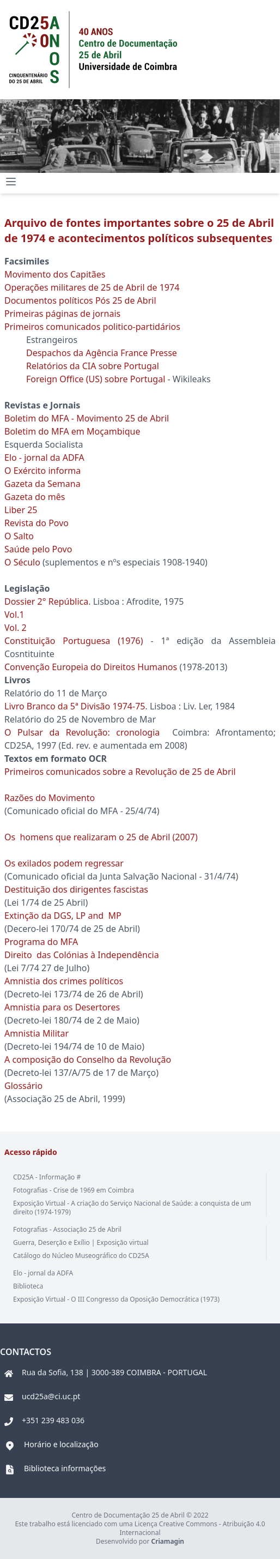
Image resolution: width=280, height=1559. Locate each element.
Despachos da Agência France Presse (101, 353)
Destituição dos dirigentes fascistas (76, 889)
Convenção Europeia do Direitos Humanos (90, 667)
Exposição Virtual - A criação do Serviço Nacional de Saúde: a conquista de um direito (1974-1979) (132, 1208)
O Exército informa (42, 471)
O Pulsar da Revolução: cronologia (82, 732)
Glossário (23, 1086)
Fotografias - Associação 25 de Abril (67, 1229)
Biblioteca (28, 1286)
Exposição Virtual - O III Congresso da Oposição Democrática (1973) (116, 1299)
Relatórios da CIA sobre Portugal (92, 366)
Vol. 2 (15, 628)
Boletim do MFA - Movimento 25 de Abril (87, 418)
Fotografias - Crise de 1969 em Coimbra (73, 1190)
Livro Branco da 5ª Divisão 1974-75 (74, 706)
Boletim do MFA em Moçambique (72, 431)
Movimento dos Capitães (54, 274)
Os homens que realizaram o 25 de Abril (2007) (101, 837)
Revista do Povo (37, 523)
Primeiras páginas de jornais (62, 314)
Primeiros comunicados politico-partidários (92, 327)
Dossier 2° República (46, 601)
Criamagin (167, 1541)
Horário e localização (61, 1444)
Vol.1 (14, 615)
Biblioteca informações (65, 1468)
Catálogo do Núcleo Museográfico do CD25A (81, 1255)
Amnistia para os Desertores (62, 1007)
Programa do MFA (41, 942)
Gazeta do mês (34, 497)
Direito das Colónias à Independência (81, 955)
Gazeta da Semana (42, 484)
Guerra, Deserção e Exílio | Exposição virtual (81, 1242)
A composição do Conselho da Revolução (87, 1060)
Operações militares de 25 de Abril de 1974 (91, 287)
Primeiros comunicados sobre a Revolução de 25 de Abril (120, 772)
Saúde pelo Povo (38, 549)
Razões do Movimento (49, 798)
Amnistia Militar (36, 1033)
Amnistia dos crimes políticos (63, 981)
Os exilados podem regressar (64, 863)
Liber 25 (20, 510)
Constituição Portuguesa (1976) (77, 641)
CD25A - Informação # (47, 1177)
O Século (22, 562)
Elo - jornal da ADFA (45, 458)
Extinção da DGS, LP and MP (64, 916)
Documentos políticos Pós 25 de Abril (80, 300)
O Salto (19, 536)
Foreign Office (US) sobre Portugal (95, 379)
